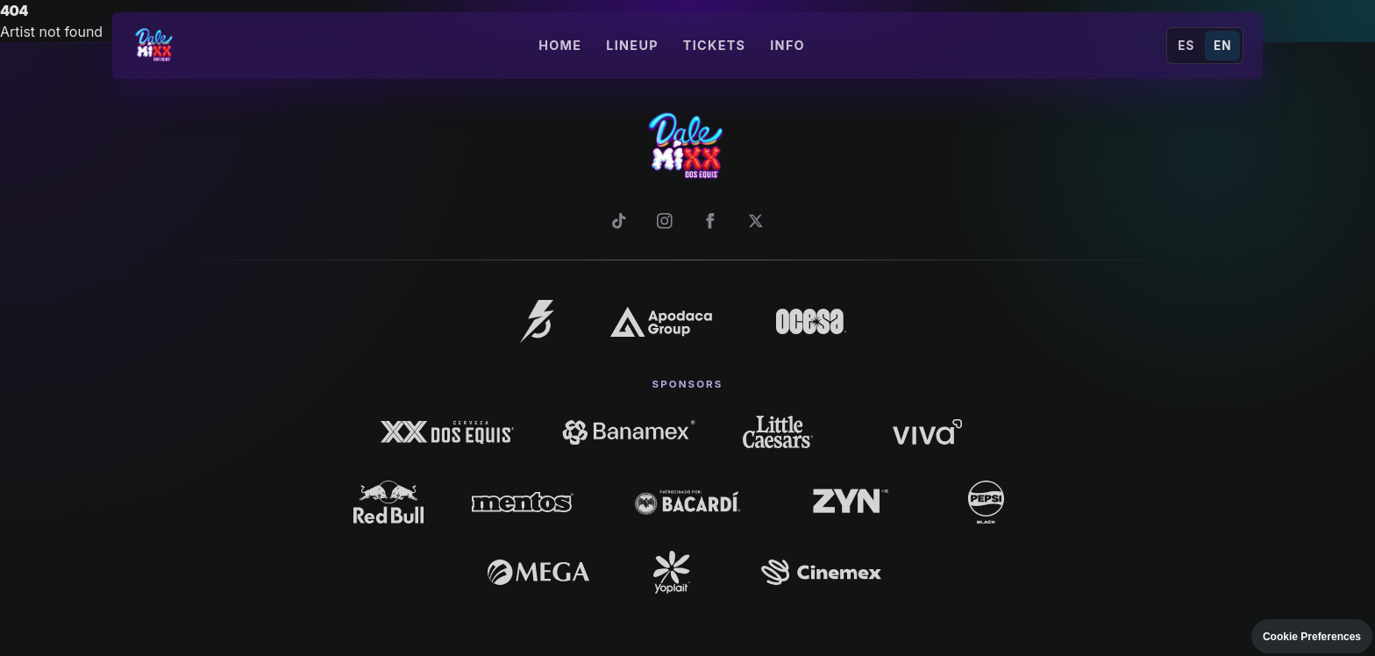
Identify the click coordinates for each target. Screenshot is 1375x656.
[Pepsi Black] (986, 501)
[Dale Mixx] (155, 46)
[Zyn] (853, 502)
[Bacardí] (687, 501)
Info (787, 45)
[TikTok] (619, 221)
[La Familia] (537, 321)
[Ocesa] (811, 321)
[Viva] (927, 431)
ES (1186, 46)
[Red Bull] (389, 501)
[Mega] (538, 572)
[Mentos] (522, 502)
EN (1223, 46)
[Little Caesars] (778, 431)
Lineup (632, 45)
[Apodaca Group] (661, 321)
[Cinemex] (821, 571)
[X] (755, 221)
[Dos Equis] (448, 431)
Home (559, 45)
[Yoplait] (671, 572)
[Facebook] (710, 221)
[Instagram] (664, 221)
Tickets (714, 45)
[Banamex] (628, 431)
